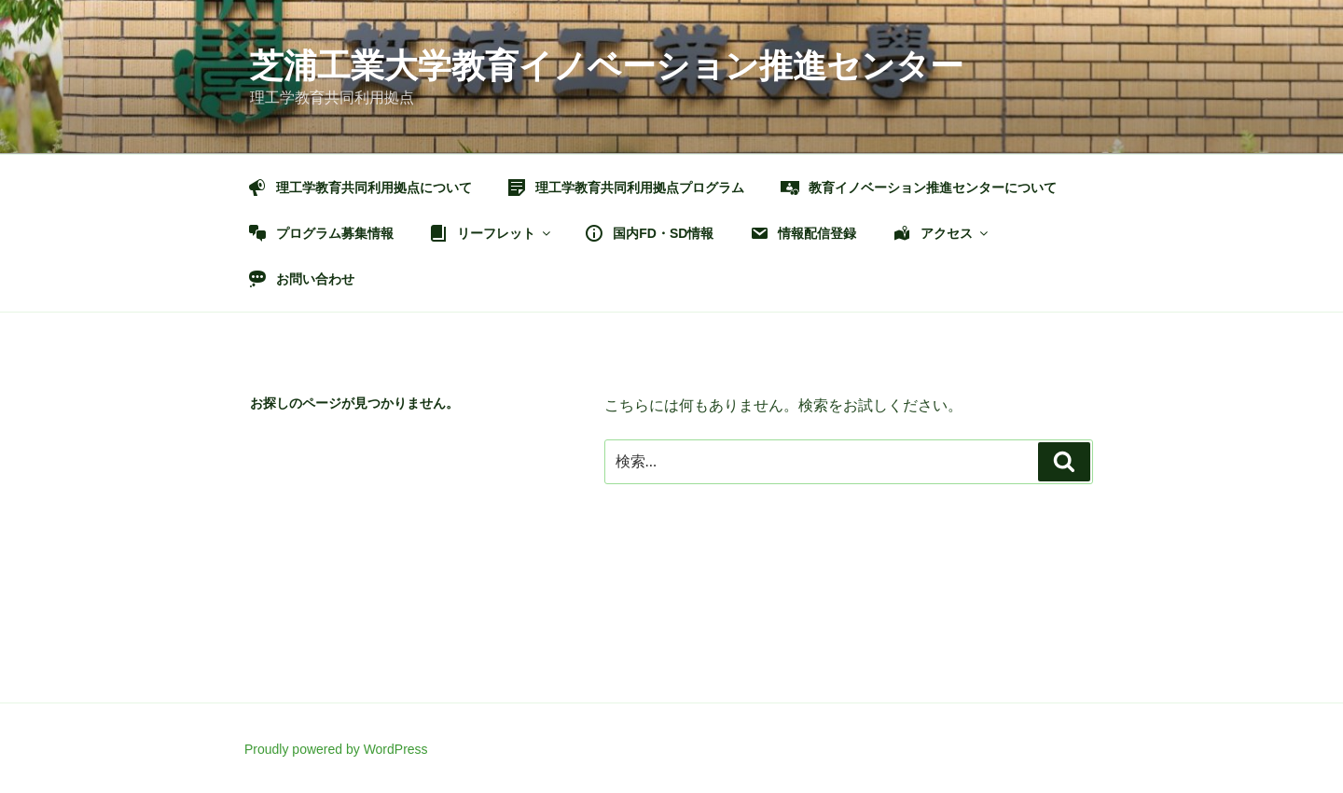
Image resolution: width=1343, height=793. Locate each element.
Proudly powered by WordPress (336, 749)
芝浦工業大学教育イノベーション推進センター (606, 66)
